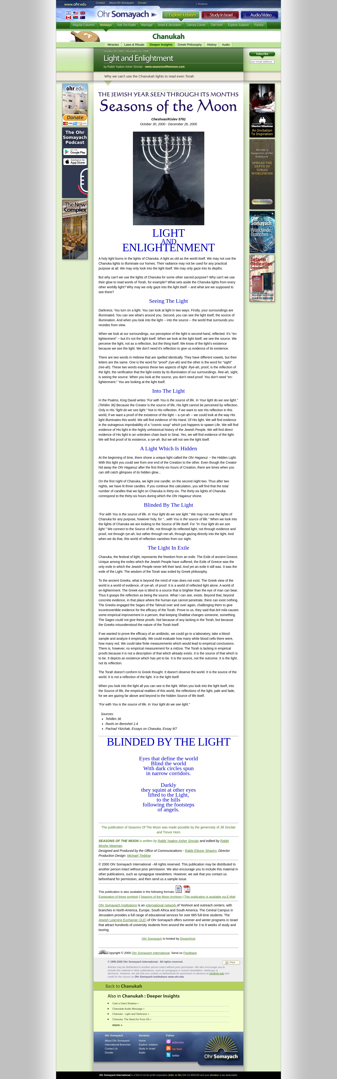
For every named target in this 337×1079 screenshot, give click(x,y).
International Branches (76, 15)
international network (161, 905)
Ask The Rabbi (126, 25)
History (211, 44)
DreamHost (187, 938)
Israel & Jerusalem (169, 25)
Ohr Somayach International (151, 953)
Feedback (190, 953)
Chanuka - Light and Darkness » (130, 1013)
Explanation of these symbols (118, 896)
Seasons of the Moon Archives (161, 896)
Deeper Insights (161, 44)
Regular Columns (84, 25)
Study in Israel (220, 16)
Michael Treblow (139, 855)
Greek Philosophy (190, 44)
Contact (100, 2)
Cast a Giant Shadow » (125, 1003)
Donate (142, 2)
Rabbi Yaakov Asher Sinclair (178, 841)
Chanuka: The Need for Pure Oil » (131, 1019)
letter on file (175, 1075)
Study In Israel (147, 1048)
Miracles (113, 44)
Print (232, 962)
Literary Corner (196, 25)
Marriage (146, 25)
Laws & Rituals (134, 44)
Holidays (106, 25)
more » (117, 1025)
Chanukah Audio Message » (128, 1008)
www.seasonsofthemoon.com (165, 66)
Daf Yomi (217, 25)
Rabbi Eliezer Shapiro (200, 851)
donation (214, 1075)
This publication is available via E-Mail (209, 896)
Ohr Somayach (152, 938)
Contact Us (111, 1048)
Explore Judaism (181, 16)
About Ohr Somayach (121, 2)
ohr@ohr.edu (216, 973)
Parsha (259, 25)
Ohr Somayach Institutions (118, 905)
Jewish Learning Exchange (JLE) (123, 920)
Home (142, 1040)
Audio (259, 16)
